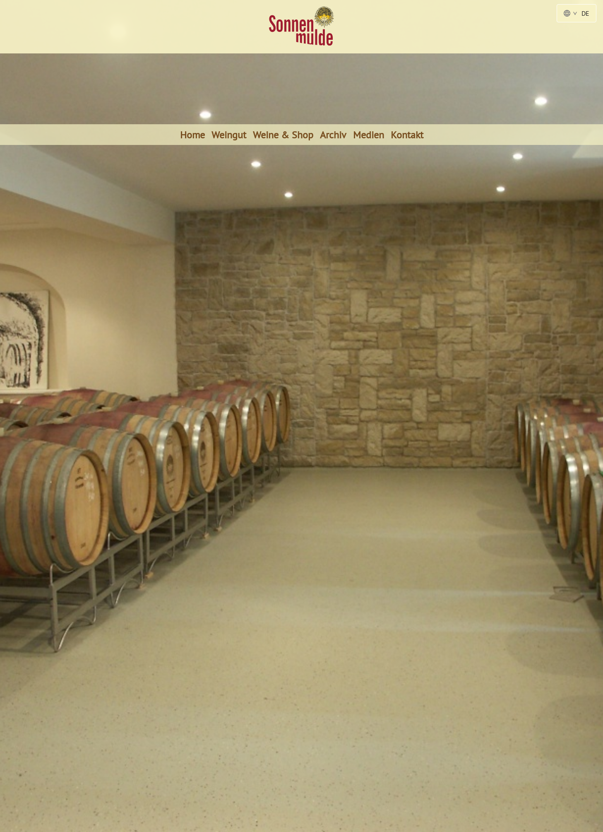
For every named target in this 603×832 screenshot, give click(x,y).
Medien (368, 134)
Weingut (228, 134)
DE (576, 13)
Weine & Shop (283, 134)
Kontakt (407, 134)
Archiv (333, 134)
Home (192, 134)
